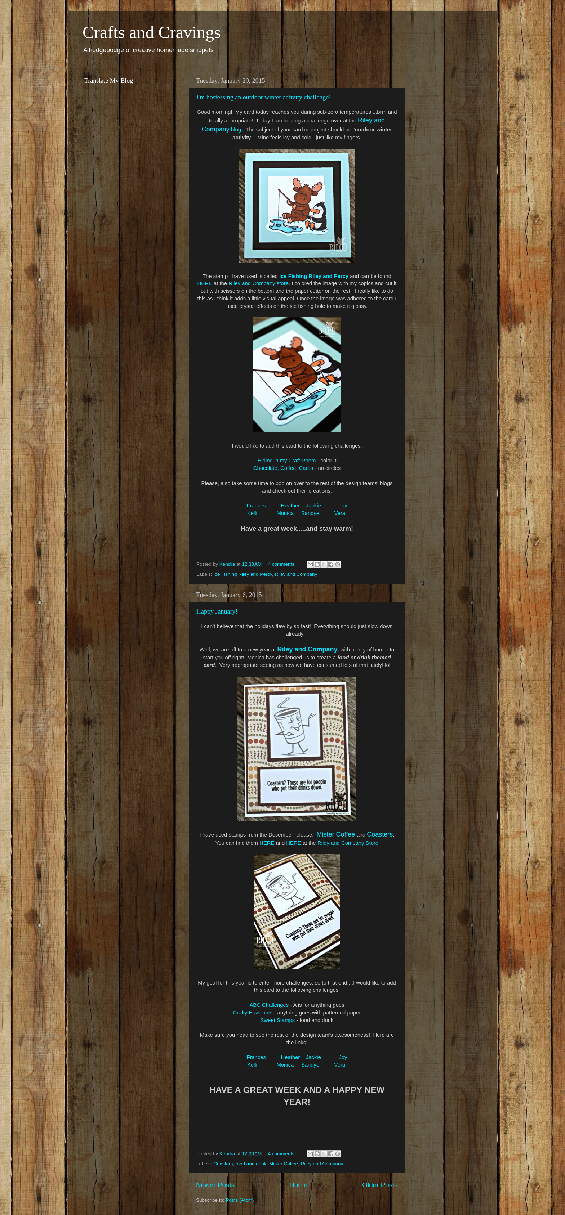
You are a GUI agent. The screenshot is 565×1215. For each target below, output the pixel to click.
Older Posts (380, 1185)
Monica (285, 513)
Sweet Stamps (278, 1020)
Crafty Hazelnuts (253, 1013)
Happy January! (216, 611)
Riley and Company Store (347, 843)
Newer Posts (215, 1185)
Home (298, 1185)
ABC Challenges (269, 1005)
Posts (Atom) (240, 1200)
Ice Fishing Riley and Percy (313, 276)
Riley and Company (296, 574)
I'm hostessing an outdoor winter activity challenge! (263, 97)
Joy (343, 505)
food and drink (251, 1163)
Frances (256, 505)
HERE (204, 283)
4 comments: (282, 564)
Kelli (253, 513)
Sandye (310, 513)
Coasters (223, 1163)
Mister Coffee (283, 1163)
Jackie (313, 505)
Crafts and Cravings (152, 32)
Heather (290, 505)
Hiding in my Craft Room (287, 460)
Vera (340, 513)
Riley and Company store (258, 283)
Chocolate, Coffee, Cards (283, 468)
